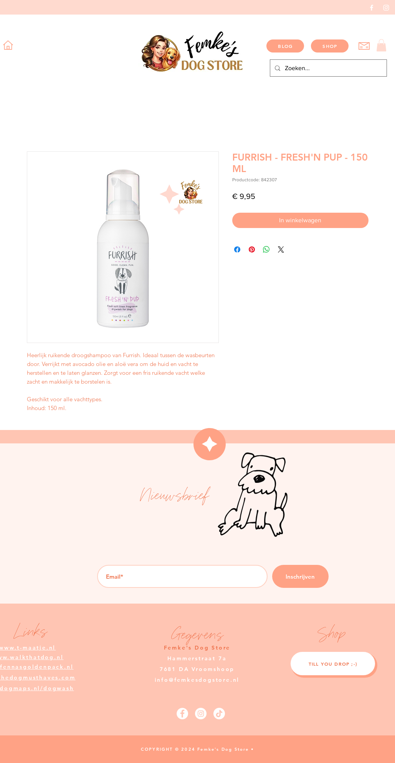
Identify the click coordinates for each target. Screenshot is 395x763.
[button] (381, 45)
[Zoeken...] (327, 68)
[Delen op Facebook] (237, 249)
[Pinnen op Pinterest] (251, 249)
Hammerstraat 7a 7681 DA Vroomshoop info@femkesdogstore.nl (197, 669)
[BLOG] (285, 46)
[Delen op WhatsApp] (266, 249)
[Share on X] (281, 249)
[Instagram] (386, 7)
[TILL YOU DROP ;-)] (333, 663)
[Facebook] (371, 7)
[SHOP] (330, 46)
